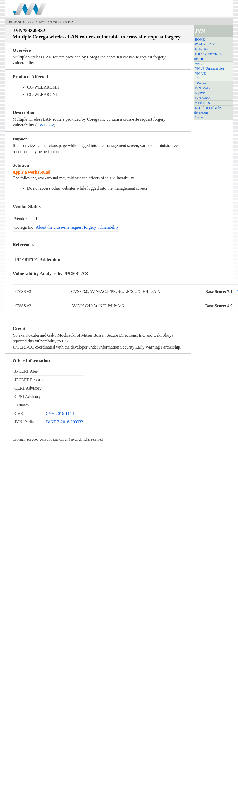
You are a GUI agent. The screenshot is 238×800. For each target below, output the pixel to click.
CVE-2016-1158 (60, 413)
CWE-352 (45, 125)
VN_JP (200, 64)
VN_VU (200, 73)
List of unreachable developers (207, 110)
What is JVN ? (205, 44)
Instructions (203, 49)
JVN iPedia (202, 88)
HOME (200, 39)
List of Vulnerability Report (208, 56)
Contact (200, 117)
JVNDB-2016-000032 (64, 422)
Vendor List (203, 103)
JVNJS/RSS (203, 98)
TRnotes (200, 83)
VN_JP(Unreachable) (209, 68)
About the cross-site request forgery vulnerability (77, 227)
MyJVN (200, 93)
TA (197, 78)
